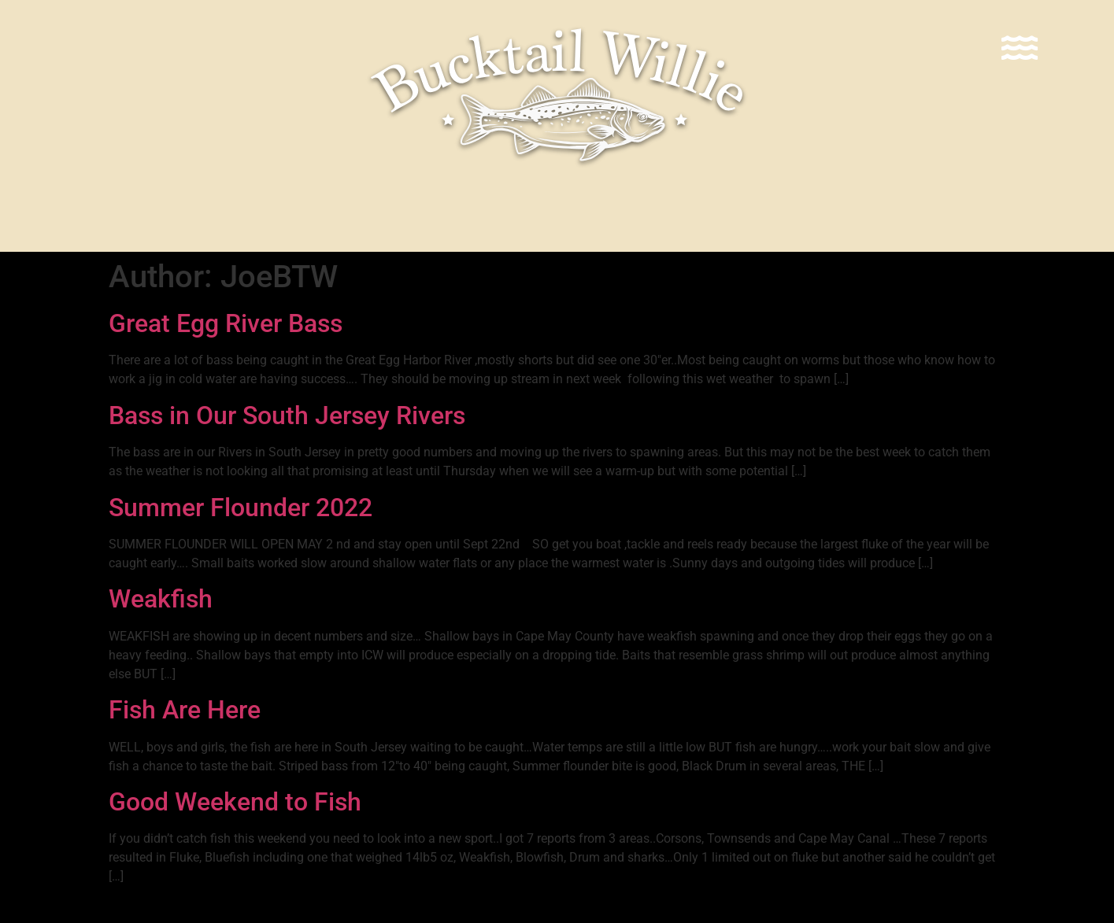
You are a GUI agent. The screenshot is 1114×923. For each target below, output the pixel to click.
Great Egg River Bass (225, 323)
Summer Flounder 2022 (240, 507)
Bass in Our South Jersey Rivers (287, 415)
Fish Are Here (185, 710)
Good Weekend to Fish (235, 802)
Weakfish (161, 599)
